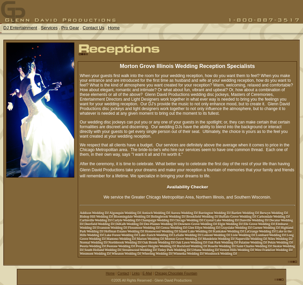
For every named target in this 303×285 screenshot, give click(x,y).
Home (110, 273)
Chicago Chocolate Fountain (176, 273)
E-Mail (147, 273)
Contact (123, 273)
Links (136, 273)
